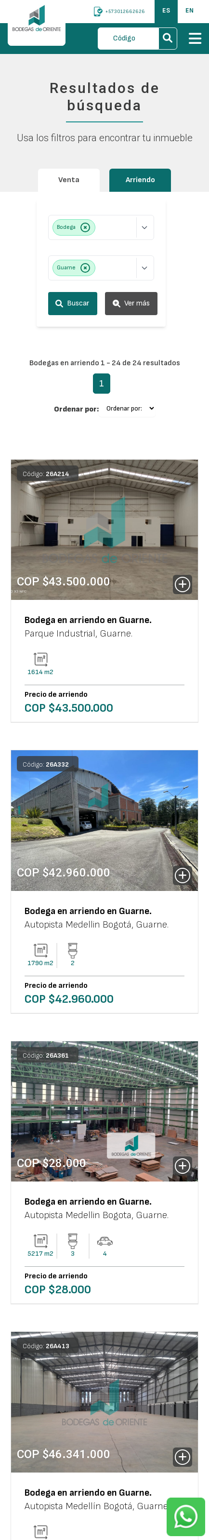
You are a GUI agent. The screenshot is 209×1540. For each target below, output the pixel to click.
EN (189, 10)
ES (166, 10)
